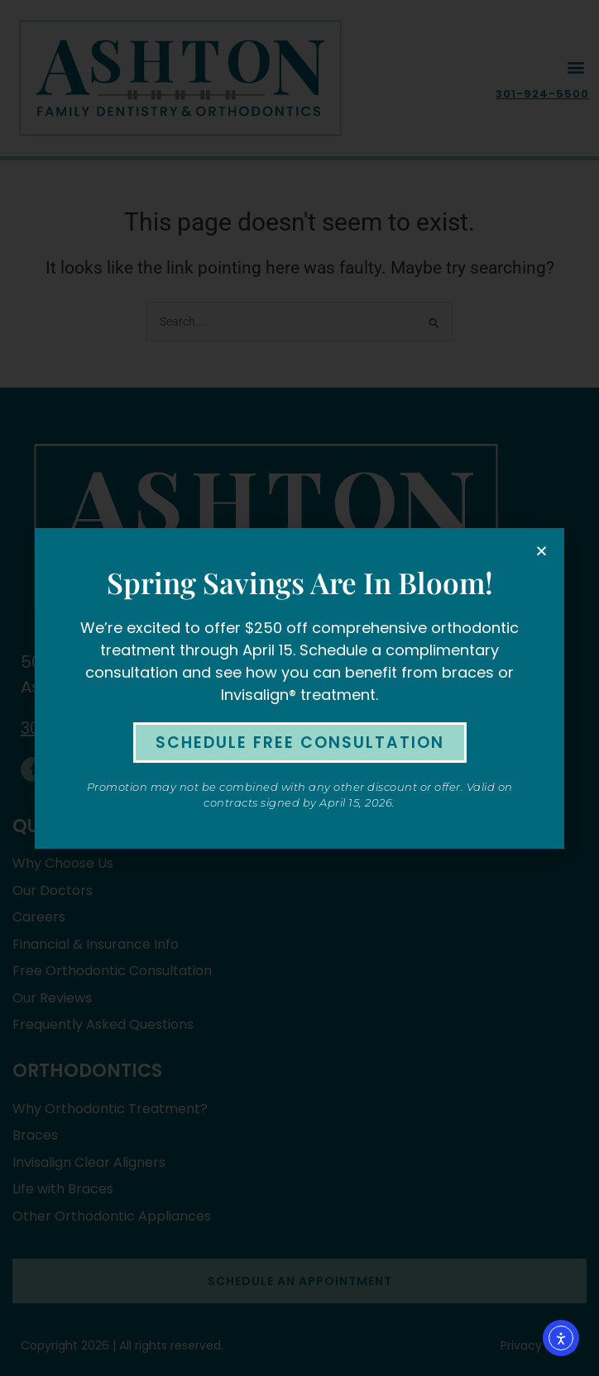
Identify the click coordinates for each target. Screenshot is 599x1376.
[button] (541, 551)
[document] (299, 688)
